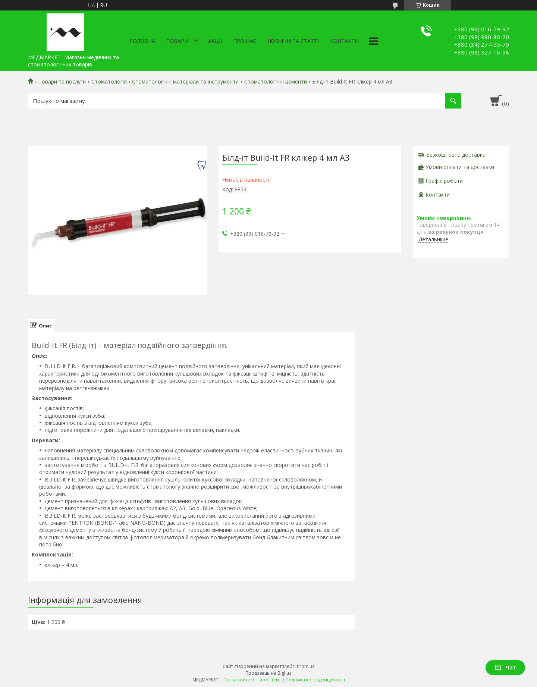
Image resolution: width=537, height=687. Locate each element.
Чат (505, 667)
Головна (142, 40)
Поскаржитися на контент (252, 680)
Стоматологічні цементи (275, 81)
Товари (177, 40)
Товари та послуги (62, 81)
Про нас (244, 40)
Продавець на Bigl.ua (268, 673)
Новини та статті (293, 40)
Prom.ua (306, 666)
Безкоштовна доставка (456, 154)
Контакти (344, 40)
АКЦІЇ (215, 40)
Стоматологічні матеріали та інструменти (185, 81)
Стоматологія (109, 81)
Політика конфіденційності (315, 680)
